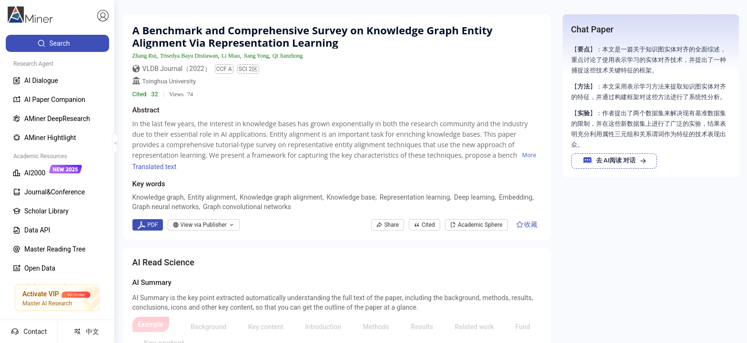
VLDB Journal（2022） (176, 68)
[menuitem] (57, 43)
